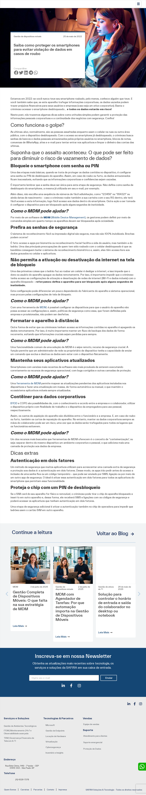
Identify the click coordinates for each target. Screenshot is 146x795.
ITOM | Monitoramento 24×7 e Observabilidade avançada (17, 732)
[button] (138, 4)
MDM (43, 307)
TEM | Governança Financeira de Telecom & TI (19, 739)
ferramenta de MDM (28, 383)
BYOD (14, 403)
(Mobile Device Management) (65, 217)
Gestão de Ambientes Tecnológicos (20, 726)
